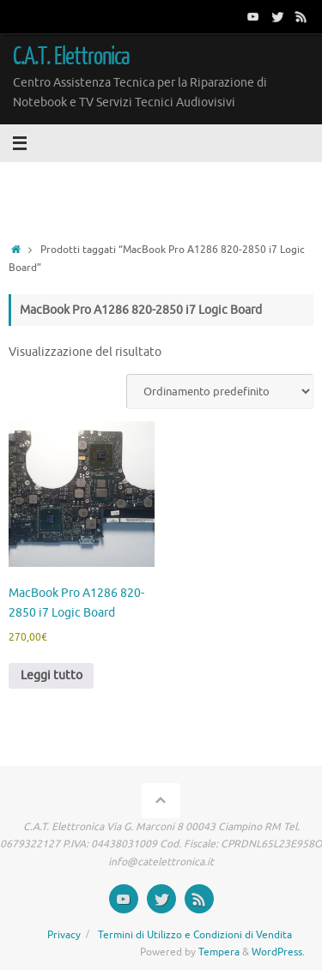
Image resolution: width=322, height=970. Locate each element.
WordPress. (278, 952)
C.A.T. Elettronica (72, 56)
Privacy (64, 935)
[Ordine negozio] (219, 391)
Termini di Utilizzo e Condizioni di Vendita (195, 935)
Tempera (219, 952)
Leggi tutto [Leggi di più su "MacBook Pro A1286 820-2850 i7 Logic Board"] (51, 675)
